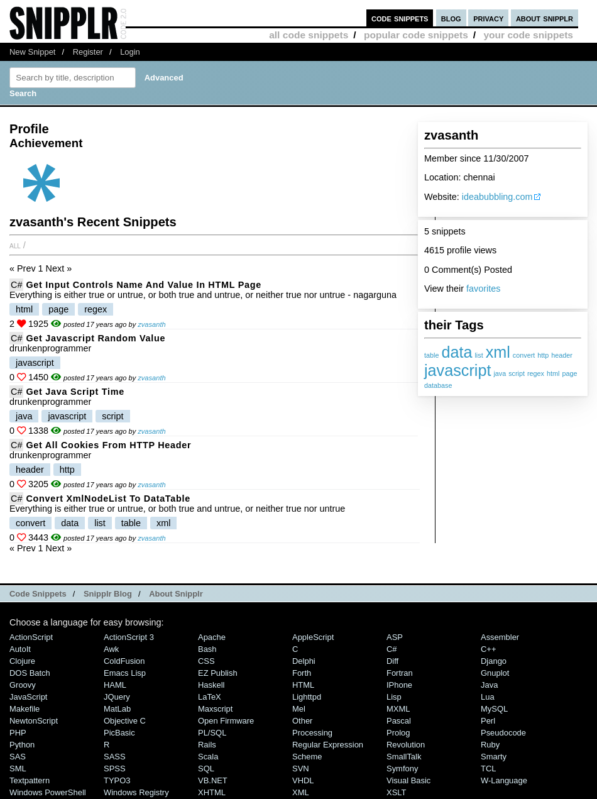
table (431, 355)
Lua (488, 697)
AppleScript (313, 637)
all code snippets (308, 35)
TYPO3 (117, 780)
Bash (207, 649)
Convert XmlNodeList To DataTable (108, 498)
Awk (111, 649)
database (438, 385)
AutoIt (20, 649)
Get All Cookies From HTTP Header (108, 445)
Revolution (405, 744)
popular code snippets (416, 35)
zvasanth (151, 324)
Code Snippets (38, 593)
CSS (206, 661)
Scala (208, 756)
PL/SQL (212, 732)
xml (498, 352)
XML (300, 792)
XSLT (396, 792)
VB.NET (212, 780)
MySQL (494, 709)
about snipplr (544, 18)
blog (451, 18)
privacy (488, 18)
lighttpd (306, 697)
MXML (398, 709)
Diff (392, 661)
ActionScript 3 (129, 637)
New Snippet (32, 52)
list (478, 355)
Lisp (394, 697)
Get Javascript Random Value (95, 338)
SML (17, 768)
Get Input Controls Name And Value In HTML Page (143, 285)
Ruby (490, 744)
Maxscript (215, 709)
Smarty (494, 756)
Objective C (125, 720)
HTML (303, 685)
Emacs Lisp (125, 673)
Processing (312, 732)
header (561, 355)
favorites (483, 289)
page (569, 373)
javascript (457, 370)
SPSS (115, 768)
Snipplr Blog (108, 593)
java (499, 373)
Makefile (24, 709)
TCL (488, 768)
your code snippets (528, 35)
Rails (207, 744)
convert (524, 355)
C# (16, 285)
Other (302, 720)
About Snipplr (176, 593)
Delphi (303, 661)
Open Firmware (226, 720)
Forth (301, 673)
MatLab (117, 709)
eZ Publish (218, 673)
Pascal (398, 720)
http (543, 355)
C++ (488, 649)
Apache (212, 637)
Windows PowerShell (47, 792)
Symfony (402, 768)
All (15, 245)
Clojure (22, 661)
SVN (300, 768)
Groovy (22, 685)
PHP (17, 732)
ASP (394, 637)
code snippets (400, 18)
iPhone (399, 685)
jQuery (117, 697)
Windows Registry (136, 792)
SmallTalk (403, 756)
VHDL (303, 780)
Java (489, 685)
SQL (206, 768)
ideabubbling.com (497, 197)
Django (494, 661)
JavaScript (28, 697)
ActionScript (31, 637)
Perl (488, 720)
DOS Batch (29, 673)
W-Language (504, 780)
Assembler (500, 637)
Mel (298, 709)
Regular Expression (327, 744)
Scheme (307, 756)
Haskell (211, 685)
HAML (115, 685)
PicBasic (119, 732)
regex (535, 373)
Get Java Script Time (75, 392)
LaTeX (209, 697)
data (456, 352)
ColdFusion (124, 661)
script (516, 373)
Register (88, 52)
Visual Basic (408, 780)
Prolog (398, 732)
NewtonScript (33, 720)
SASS (115, 756)
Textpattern (29, 780)
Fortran (399, 673)
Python (22, 744)
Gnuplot (495, 673)
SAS (17, 756)
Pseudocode (503, 732)
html (553, 373)
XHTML (212, 792)
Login (130, 52)
